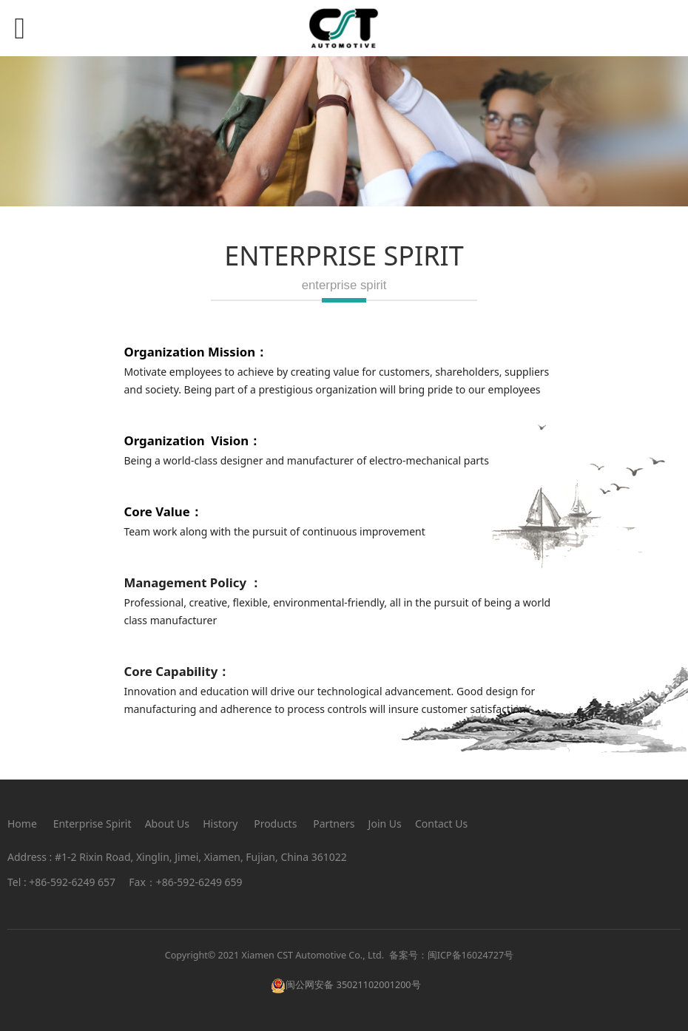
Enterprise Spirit (92, 824)
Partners (333, 824)
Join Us (385, 824)
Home (22, 824)
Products (275, 824)
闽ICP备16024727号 (470, 955)
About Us (167, 824)
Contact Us (441, 824)
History (220, 824)
